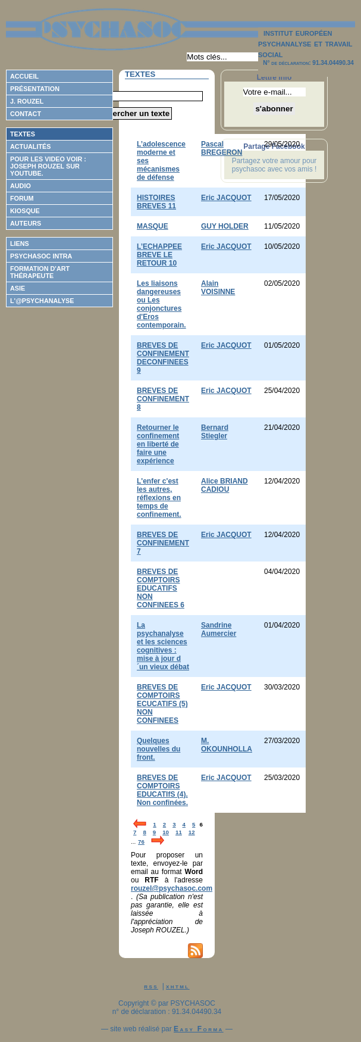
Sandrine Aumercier (218, 629)
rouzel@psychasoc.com (171, 888)
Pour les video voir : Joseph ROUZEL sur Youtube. (48, 166)
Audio (20, 185)
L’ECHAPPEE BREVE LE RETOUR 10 (159, 254)
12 (192, 832)
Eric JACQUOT (226, 198)
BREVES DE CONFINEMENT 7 (163, 543)
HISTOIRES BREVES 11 (156, 202)
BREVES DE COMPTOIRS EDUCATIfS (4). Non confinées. (162, 790)
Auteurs (25, 223)
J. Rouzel (26, 101)
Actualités (30, 146)
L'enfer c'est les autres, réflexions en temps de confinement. (159, 498)
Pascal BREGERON (221, 148)
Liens (19, 243)
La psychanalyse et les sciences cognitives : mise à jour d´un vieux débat (163, 646)
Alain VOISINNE (218, 287)
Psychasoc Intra (41, 256)
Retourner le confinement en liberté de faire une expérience (158, 444)
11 (178, 832)
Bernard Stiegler (214, 431)
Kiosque (25, 210)
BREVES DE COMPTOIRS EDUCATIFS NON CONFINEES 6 (160, 588)
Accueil (24, 76)
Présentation (34, 88)
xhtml (178, 986)
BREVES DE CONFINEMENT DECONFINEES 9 (163, 358)
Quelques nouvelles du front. (158, 749)
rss (151, 986)
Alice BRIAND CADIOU (224, 485)
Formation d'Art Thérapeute (40, 272)
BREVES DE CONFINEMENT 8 (163, 398)
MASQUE (152, 226)
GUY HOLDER (225, 226)
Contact (25, 113)
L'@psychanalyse (42, 300)
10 (165, 832)
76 (141, 841)
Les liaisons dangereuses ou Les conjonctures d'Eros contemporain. (161, 304)
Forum (22, 198)
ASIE (17, 288)
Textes (22, 134)
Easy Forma (199, 1029)
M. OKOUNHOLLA (226, 745)
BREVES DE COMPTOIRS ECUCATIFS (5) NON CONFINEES (162, 704)
